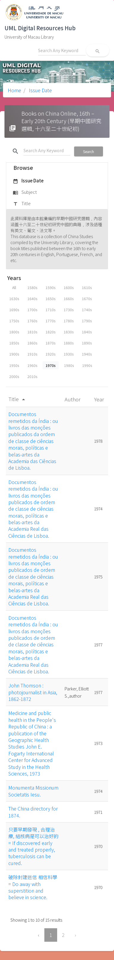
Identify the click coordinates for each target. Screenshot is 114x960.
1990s (87, 365)
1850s (14, 342)
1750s (14, 320)
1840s (87, 331)
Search (88, 151)
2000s (14, 376)
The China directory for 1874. (33, 812)
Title (22, 204)
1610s (87, 287)
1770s (50, 320)
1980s (69, 365)
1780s (69, 320)
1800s (14, 331)
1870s (50, 342)
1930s (69, 353)
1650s (50, 298)
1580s (32, 287)
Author (73, 399)
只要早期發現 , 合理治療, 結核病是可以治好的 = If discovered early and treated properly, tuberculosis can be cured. (33, 846)
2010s (32, 376)
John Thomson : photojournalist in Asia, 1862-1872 (32, 692)
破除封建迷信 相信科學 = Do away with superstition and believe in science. (32, 887)
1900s (14, 353)
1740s (87, 309)
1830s (69, 331)
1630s (14, 298)
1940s (87, 353)
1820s (50, 331)
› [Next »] (75, 934)
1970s (51, 365)
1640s (32, 298)
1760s (32, 320)
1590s (50, 287)
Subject (25, 192)
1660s (69, 298)
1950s (14, 365)
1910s (32, 353)
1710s (50, 309)
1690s (14, 309)
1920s (50, 353)
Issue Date (40, 90)
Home (14, 90)
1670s (87, 298)
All (14, 287)
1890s (87, 342)
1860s (32, 342)
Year (99, 399)
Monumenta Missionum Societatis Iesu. (33, 791)
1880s (69, 342)
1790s (87, 320)
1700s (32, 309)
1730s (69, 309)
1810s (32, 331)
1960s (32, 365)
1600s (69, 287)
